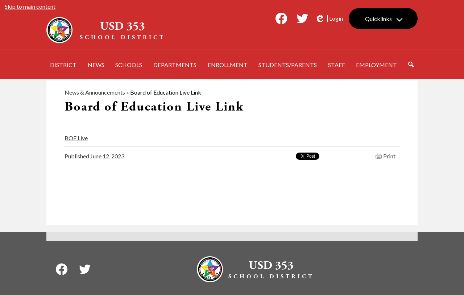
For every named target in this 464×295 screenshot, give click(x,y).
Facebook (281, 20)
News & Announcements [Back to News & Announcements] (95, 92)
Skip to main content (30, 6)
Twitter (302, 20)
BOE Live (76, 137)
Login (329, 18)
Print (389, 156)
